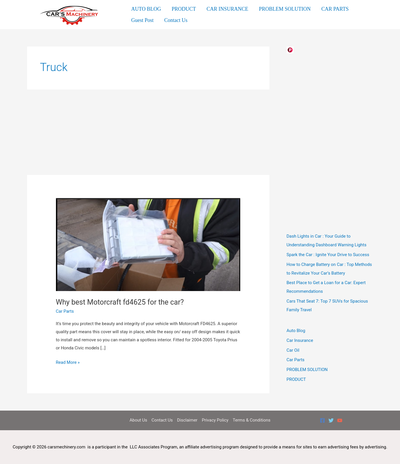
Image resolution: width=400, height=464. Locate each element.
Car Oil (293, 350)
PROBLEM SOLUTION (284, 9)
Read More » (68, 363)
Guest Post (142, 19)
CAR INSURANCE (227, 9)
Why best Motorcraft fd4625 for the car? (120, 302)
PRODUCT (183, 9)
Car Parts (65, 311)
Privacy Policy (215, 420)
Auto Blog (296, 330)
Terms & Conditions (252, 420)
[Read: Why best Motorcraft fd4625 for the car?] (148, 244)
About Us (138, 420)
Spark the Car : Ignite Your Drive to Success (328, 254)
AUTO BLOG (146, 9)
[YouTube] (339, 420)
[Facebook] (322, 420)
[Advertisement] (148, 132)
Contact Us (175, 19)
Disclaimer (187, 420)
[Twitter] (331, 420)
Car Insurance (300, 340)
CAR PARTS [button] (334, 9)
